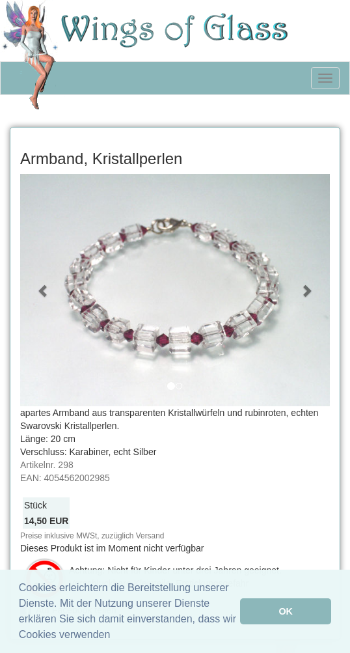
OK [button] (285, 611)
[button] (43, 290)
